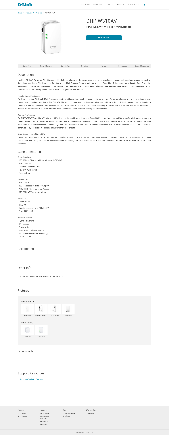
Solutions (85, 5)
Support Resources (142, 66)
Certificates (65, 66)
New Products (22, 416)
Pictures (103, 66)
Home (20, 13)
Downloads (122, 66)
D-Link (90, 432)
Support (120, 5)
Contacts (43, 419)
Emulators (66, 416)
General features (46, 66)
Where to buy (133, 5)
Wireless (39, 13)
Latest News (44, 416)
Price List (43, 424)
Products (97, 5)
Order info (84, 66)
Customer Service (69, 413)
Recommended (104, 37)
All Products (22, 413)
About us (109, 5)
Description (27, 66)
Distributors (90, 413)
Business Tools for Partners (31, 379)
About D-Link (44, 413)
